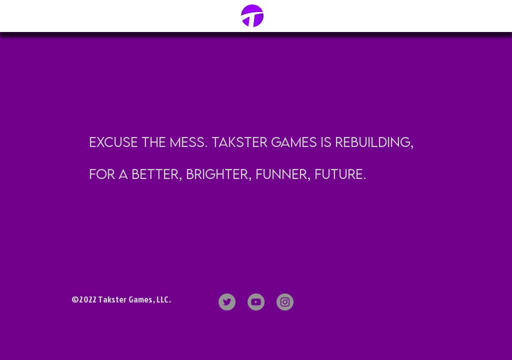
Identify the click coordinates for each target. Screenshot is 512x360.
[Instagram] (285, 302)
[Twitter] (227, 302)
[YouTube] (256, 302)
